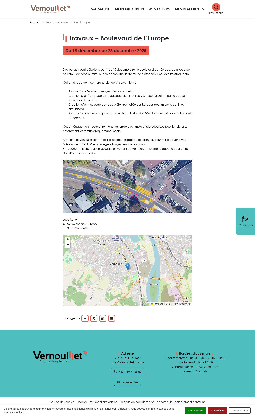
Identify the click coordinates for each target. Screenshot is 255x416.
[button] (216, 9)
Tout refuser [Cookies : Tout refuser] (218, 410)
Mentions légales (106, 401)
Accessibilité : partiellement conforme (181, 401)
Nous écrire (127, 382)
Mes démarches (189, 9)
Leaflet (157, 304)
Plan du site (85, 401)
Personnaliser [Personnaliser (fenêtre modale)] (240, 410)
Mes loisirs (159, 9)
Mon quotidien (129, 9)
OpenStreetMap (180, 304)
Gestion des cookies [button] (62, 401)
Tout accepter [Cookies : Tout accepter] (195, 410)
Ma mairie (100, 9)
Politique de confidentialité (137, 401)
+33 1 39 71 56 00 (127, 371)
